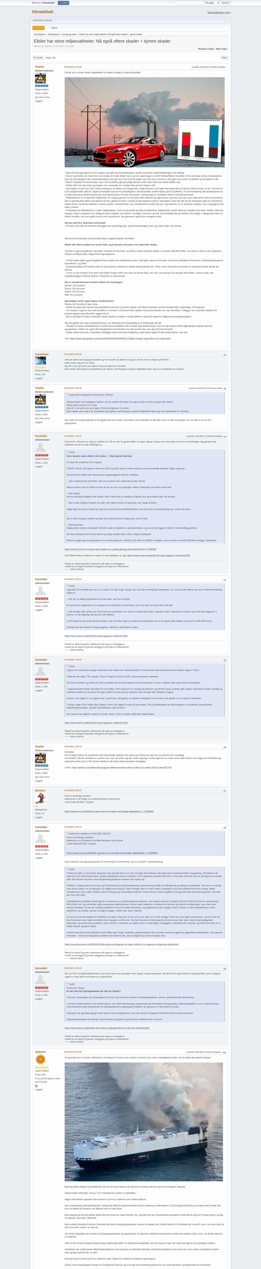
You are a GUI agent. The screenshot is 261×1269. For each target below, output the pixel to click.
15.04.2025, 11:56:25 (73, 968)
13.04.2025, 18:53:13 (73, 827)
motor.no (180, 468)
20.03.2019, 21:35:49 (73, 388)
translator (41, 436)
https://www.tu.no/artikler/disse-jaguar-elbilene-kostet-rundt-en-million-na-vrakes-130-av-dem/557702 (122, 767)
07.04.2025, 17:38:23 (73, 660)
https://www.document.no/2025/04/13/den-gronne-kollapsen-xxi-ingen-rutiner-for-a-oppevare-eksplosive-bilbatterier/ (122, 944)
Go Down (38, 58)
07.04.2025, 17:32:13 (73, 579)
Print (224, 58)
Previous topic (206, 49)
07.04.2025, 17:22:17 (73, 436)
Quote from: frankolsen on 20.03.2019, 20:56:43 (91, 395)
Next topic (221, 49)
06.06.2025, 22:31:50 (73, 1052)
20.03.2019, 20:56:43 (73, 354)
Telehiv (39, 66)
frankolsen (42, 354)
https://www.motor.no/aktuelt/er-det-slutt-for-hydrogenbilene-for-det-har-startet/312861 (107, 1028)
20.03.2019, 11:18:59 (73, 67)
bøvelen (40, 790)
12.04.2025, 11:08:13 (73, 746)
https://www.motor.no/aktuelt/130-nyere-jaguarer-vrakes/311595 (158, 555)
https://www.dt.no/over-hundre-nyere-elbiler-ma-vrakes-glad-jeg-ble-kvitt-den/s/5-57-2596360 (110, 549)
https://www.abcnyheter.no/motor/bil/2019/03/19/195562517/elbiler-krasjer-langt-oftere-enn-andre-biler (120, 338)
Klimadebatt (42, 11)
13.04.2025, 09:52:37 (73, 790)
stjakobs (40, 1051)
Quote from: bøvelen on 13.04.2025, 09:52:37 (90, 833)
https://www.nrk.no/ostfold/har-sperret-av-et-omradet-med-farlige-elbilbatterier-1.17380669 (109, 811)
